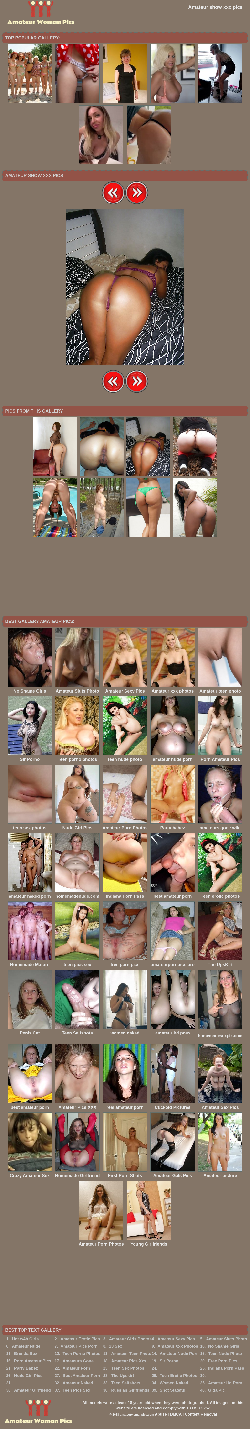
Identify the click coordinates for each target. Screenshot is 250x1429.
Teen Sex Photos (127, 1368)
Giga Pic (216, 1390)
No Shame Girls (223, 1346)
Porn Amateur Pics (32, 1361)
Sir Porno (169, 1361)
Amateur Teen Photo (131, 1353)
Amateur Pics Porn (79, 1346)
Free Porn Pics (222, 1361)
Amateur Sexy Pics (176, 1339)
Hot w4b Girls (25, 1339)
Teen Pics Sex (76, 1390)
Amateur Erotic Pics (80, 1339)
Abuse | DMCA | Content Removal (186, 1414)
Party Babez (26, 1368)
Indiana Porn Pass (226, 1368)
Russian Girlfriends (130, 1390)
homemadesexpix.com (220, 1036)
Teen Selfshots (125, 1383)
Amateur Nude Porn (179, 1353)
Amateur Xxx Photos (177, 1346)
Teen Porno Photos (82, 1353)
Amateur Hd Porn (225, 1383)
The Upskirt (122, 1375)
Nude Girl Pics (28, 1375)
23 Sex (115, 1346)
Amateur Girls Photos (130, 1339)
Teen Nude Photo (225, 1353)
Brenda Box (25, 1353)
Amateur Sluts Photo (226, 1339)
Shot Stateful (172, 1390)
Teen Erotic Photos (178, 1375)
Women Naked (174, 1383)
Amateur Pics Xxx (128, 1361)
